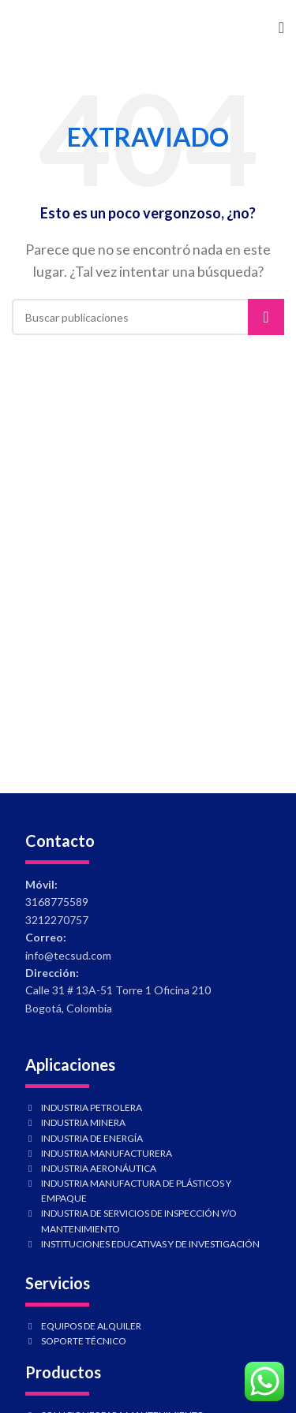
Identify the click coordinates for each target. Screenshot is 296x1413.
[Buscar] (148, 317)
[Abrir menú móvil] (281, 27)
